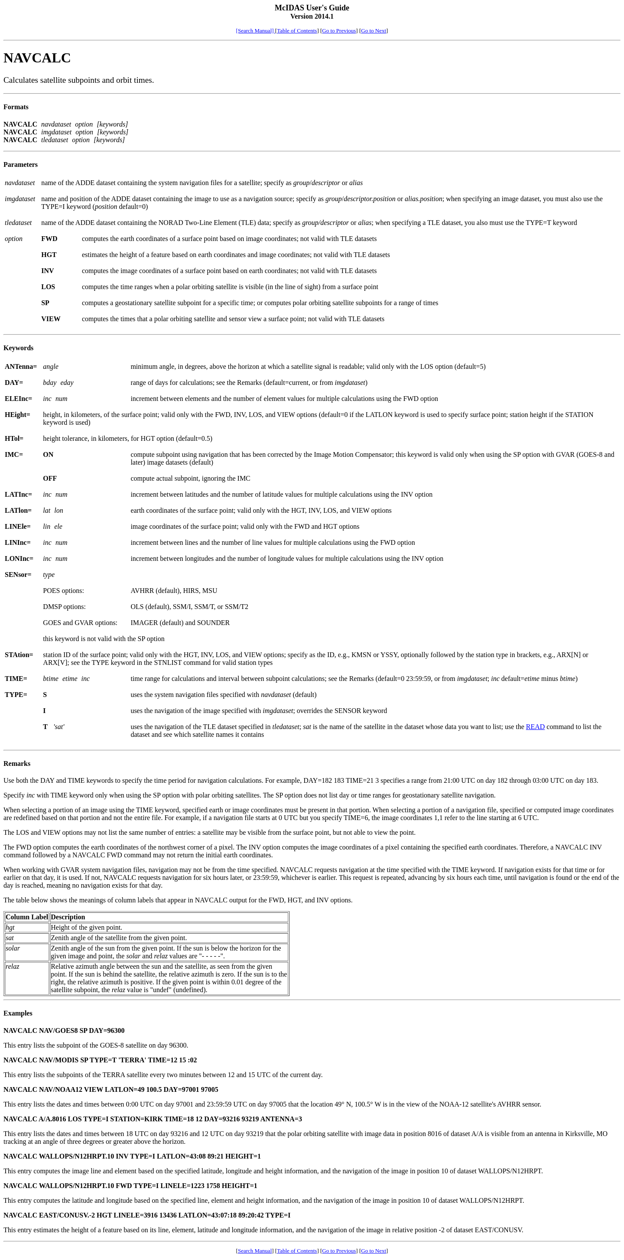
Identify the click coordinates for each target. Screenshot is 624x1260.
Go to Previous (339, 30)
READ (535, 726)
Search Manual (255, 1250)
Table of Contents (297, 30)
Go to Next (373, 30)
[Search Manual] (255, 30)
